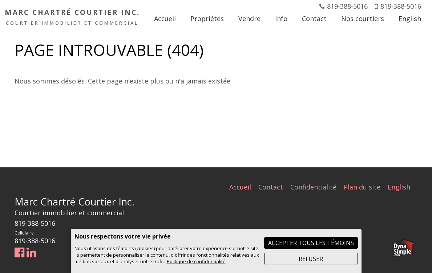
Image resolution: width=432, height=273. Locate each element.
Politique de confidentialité (196, 261)
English (399, 187)
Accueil (240, 187)
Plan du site (362, 187)
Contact (270, 187)
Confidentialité (313, 187)
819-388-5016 (347, 6)
